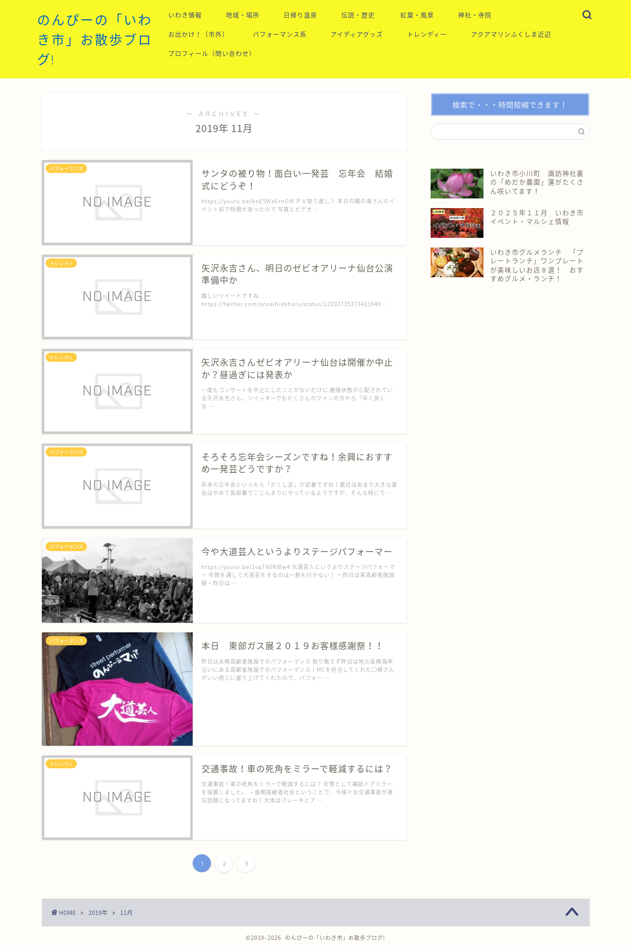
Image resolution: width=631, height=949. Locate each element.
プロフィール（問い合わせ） (212, 53)
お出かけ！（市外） (198, 34)
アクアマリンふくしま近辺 (511, 34)
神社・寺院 (475, 15)
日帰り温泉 (300, 15)
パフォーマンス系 (280, 34)
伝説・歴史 (358, 15)
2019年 (98, 912)
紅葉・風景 (417, 15)
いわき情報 (185, 15)
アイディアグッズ (357, 34)
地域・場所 (243, 15)
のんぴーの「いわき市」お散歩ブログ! (94, 40)
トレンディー (427, 34)
